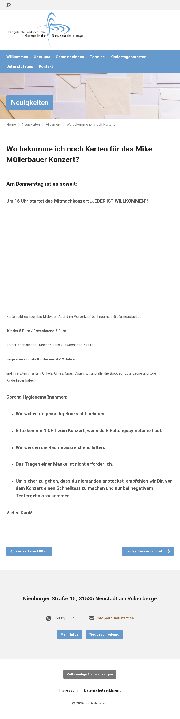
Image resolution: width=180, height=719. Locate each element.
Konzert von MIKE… (29, 551)
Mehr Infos (69, 634)
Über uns (42, 57)
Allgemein (53, 124)
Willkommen (17, 57)
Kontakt (46, 66)
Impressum (68, 690)
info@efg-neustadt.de (115, 618)
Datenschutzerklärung (102, 690)
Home (11, 124)
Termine (97, 57)
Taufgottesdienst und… (148, 551)
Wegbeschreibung (104, 634)
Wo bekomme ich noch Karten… (91, 124)
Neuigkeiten (30, 103)
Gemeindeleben (70, 57)
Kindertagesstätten (128, 57)
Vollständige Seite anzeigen (90, 674)
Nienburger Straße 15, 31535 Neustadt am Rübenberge (90, 598)
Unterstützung (19, 66)
